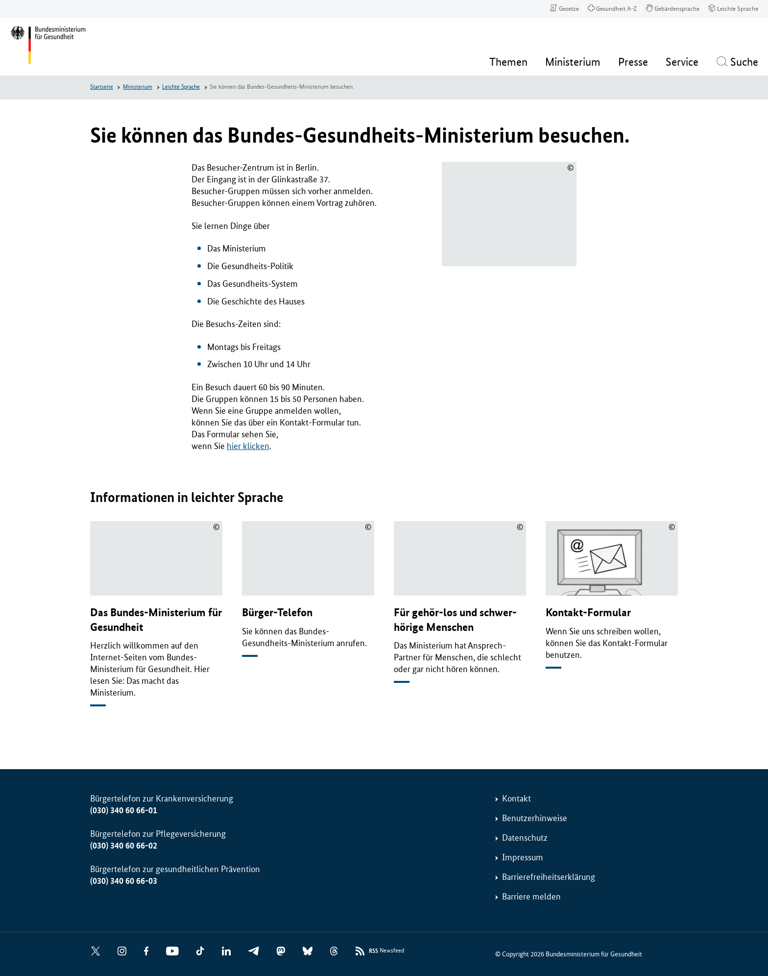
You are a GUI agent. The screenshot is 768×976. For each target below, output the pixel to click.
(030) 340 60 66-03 (123, 881)
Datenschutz (525, 838)
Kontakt (516, 798)
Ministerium (137, 87)
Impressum (522, 857)
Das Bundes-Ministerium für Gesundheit (156, 619)
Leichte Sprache (181, 87)
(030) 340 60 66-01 (123, 810)
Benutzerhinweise (534, 818)
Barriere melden (531, 896)
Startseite (101, 87)
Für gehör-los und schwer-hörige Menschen (455, 619)
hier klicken (248, 446)
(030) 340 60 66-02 (123, 845)
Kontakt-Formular (588, 612)
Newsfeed (386, 951)
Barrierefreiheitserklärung (548, 877)
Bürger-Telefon (277, 612)
